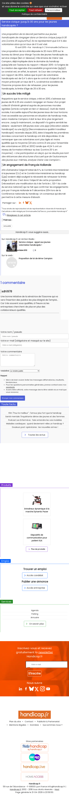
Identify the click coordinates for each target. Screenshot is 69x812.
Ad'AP (62, 68)
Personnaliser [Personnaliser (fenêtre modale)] (53, 10)
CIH (4, 176)
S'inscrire (34, 673)
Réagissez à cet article (19, 215)
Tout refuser (35, 10)
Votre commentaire (11, 351)
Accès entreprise (34, 588)
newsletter (45, 652)
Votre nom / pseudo (11, 332)
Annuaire (35, 617)
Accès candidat (33, 575)
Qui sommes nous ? (52, 724)
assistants (10, 387)
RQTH (25, 129)
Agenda (34, 610)
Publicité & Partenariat (48, 721)
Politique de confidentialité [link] (34, 14)
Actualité (7, 226)
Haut (57, 789)
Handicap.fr (15, 789)
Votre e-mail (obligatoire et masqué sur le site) (26, 340)
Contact (29, 721)
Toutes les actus (34, 434)
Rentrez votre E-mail (14, 664)
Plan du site (15, 721)
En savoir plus (34, 623)
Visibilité (5, 370)
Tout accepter (17, 10)
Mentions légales (17, 724)
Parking (34, 614)
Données (34, 724)
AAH (47, 125)
